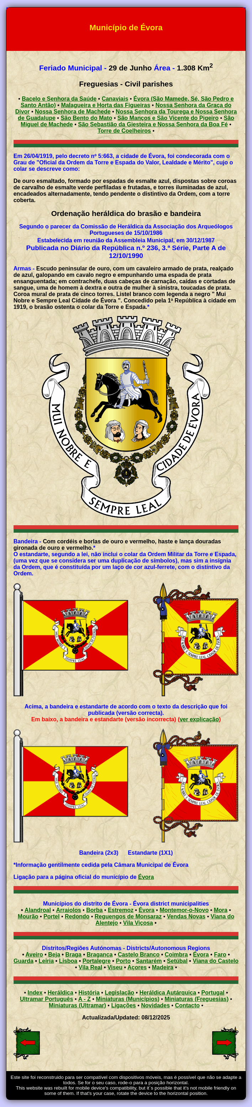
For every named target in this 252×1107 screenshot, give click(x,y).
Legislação (119, 993)
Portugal (213, 993)
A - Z (84, 999)
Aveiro (34, 955)
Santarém (149, 961)
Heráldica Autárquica (168, 993)
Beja (54, 955)
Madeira (162, 967)
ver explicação (199, 719)
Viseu (114, 967)
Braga (73, 955)
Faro (220, 955)
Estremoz (120, 910)
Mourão (28, 916)
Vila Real (90, 967)
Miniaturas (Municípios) (127, 999)
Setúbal (177, 961)
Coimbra (176, 955)
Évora (146, 877)
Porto (123, 961)
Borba (94, 910)
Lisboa (68, 961)
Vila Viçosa (138, 923)
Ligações (123, 1005)
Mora (220, 910)
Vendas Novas (186, 916)
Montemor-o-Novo (184, 910)
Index (35, 993)
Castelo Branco (138, 955)
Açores (137, 967)
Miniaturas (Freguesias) (196, 999)
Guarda (23, 961)
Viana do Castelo (215, 961)
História (89, 993)
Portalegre (97, 961)
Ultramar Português (46, 999)
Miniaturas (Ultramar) (77, 1005)
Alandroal (38, 910)
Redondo (77, 916)
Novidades (155, 1005)
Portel (51, 916)
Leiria (46, 961)
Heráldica (60, 993)
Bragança (99, 955)
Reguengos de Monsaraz (128, 916)
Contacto (187, 1005)
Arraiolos (68, 910)
